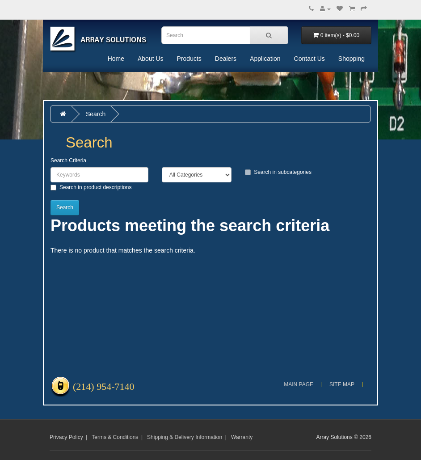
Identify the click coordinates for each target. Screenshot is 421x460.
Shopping (351, 58)
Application (265, 58)
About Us (151, 58)
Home (116, 58)
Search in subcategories (278, 172)
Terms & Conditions (115, 437)
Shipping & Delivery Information (184, 437)
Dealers (225, 58)
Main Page (298, 384)
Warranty (242, 437)
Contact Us (309, 58)
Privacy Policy (66, 437)
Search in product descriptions (91, 187)
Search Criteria (68, 160)
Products (189, 58)
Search (95, 114)
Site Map (341, 384)
